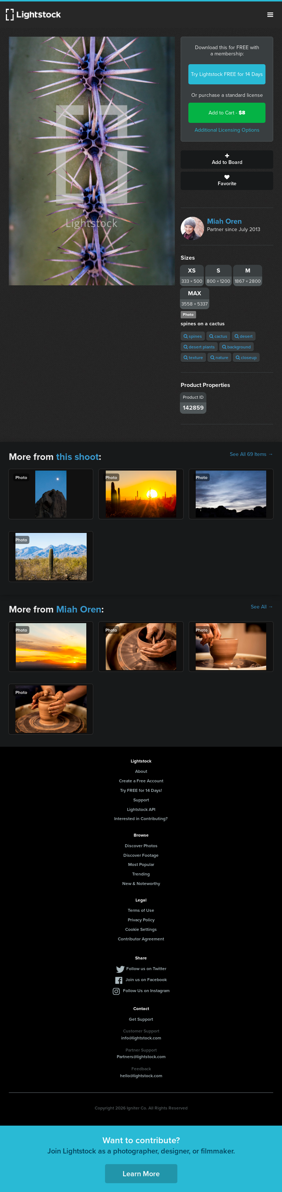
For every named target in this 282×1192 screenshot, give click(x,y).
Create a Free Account (141, 781)
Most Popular (141, 864)
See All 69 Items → (251, 454)
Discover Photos (141, 845)
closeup (246, 357)
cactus (218, 336)
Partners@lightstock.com (141, 1056)
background (236, 347)
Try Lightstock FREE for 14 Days (227, 74)
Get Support (141, 1019)
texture (193, 357)
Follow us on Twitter (146, 968)
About (141, 771)
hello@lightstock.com (141, 1075)
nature (219, 357)
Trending (141, 874)
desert (244, 336)
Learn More (141, 1173)
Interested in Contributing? (141, 818)
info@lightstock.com (141, 1038)
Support (141, 800)
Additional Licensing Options (227, 130)
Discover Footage (141, 855)
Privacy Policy (141, 920)
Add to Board (226, 159)
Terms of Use (141, 910)
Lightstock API (141, 809)
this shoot (77, 457)
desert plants (199, 347)
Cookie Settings (141, 929)
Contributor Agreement (141, 939)
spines (193, 336)
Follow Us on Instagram (146, 990)
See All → (262, 607)
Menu (270, 15)
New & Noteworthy (141, 883)
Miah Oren (224, 221)
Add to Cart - (227, 113)
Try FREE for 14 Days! (141, 790)
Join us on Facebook (146, 979)
